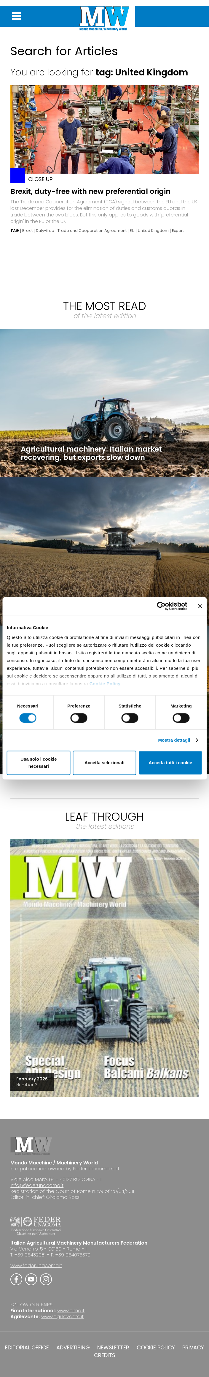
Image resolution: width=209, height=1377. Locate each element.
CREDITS (104, 1355)
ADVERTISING (73, 1347)
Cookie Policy (105, 683)
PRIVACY (193, 1347)
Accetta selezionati (104, 762)
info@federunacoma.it (36, 1185)
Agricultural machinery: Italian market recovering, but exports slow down (91, 453)
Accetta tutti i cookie (170, 762)
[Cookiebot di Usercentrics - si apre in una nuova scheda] (161, 606)
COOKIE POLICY (156, 1347)
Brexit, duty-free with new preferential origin (90, 191)
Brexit (27, 231)
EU (132, 231)
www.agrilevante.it (62, 1316)
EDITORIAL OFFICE (27, 1347)
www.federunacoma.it (36, 1265)
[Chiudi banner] (200, 606)
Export (178, 231)
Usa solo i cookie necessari (38, 763)
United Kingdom (153, 231)
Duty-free (45, 231)
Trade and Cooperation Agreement (92, 231)
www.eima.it (70, 1310)
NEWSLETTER (113, 1347)
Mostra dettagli (174, 740)
